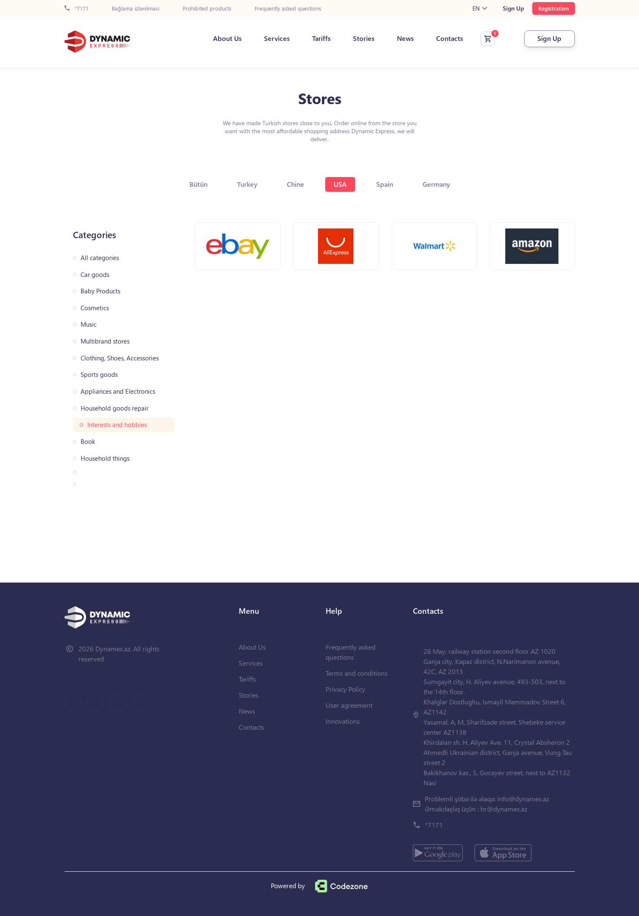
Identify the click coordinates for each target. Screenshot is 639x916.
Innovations (343, 721)
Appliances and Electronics (118, 391)
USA (340, 184)
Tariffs (321, 38)
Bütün (198, 184)
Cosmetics (95, 308)
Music (89, 324)
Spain (384, 184)
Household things (105, 458)
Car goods (95, 275)
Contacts (449, 38)
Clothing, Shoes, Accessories (120, 358)
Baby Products (100, 291)
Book (88, 442)
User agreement (349, 705)
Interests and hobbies (117, 425)
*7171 (77, 8)
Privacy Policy (345, 689)
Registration (553, 8)
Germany (436, 184)
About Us (227, 38)
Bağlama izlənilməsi (135, 8)
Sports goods (99, 375)
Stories (364, 38)
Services (277, 38)
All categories (100, 258)
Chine (295, 184)
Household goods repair (114, 408)
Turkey (247, 184)
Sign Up (513, 8)
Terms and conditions (357, 673)
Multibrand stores (105, 341)
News (405, 38)
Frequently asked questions (288, 8)
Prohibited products (207, 8)
